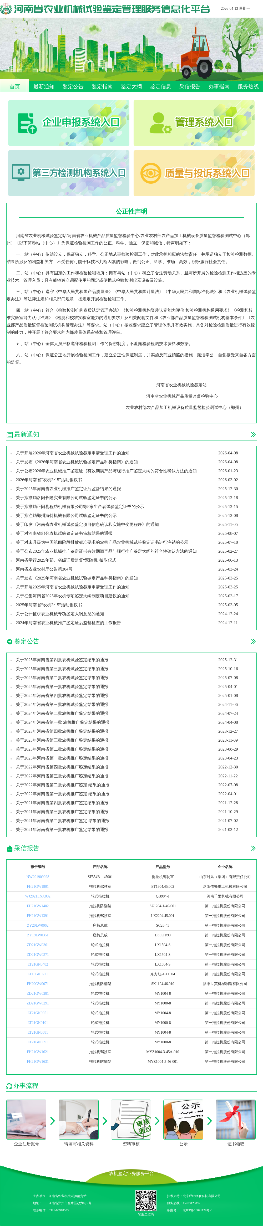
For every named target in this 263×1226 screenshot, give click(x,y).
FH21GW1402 (38, 906)
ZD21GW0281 (38, 994)
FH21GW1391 (38, 916)
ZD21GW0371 (38, 955)
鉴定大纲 (131, 86)
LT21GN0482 (38, 964)
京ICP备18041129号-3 (197, 1210)
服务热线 (248, 86)
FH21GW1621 (38, 1052)
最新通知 (43, 86)
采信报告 (189, 86)
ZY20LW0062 (37, 925)
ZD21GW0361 (38, 945)
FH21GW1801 (38, 887)
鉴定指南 (102, 86)
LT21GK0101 (38, 1023)
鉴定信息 (160, 86)
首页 (14, 86)
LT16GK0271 (38, 974)
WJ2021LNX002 (37, 896)
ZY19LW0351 (37, 935)
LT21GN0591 (38, 1042)
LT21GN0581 (38, 1032)
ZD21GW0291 (38, 1003)
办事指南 (219, 86)
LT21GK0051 (38, 1013)
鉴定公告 (73, 86)
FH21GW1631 (38, 1062)
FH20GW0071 (38, 984)
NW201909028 (38, 877)
